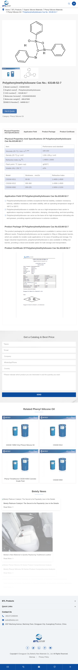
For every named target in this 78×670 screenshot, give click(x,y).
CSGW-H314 (57, 446)
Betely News (39, 490)
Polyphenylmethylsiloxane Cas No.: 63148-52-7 (40, 12)
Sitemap (32, 657)
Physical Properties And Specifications (13, 131)
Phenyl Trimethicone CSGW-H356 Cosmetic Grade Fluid (20, 481)
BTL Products (17, 10)
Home (7, 10)
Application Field (31, 132)
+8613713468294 (11, 616)
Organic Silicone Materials (33, 10)
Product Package (50, 132)
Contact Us (7, 612)
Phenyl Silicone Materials (53, 10)
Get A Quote (11, 111)
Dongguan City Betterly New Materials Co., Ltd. (36, 654)
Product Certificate (68, 132)
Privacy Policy (44, 657)
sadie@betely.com (11, 620)
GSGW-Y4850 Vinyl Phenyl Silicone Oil (20, 446)
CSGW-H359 (57, 481)
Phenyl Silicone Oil (14, 12)
